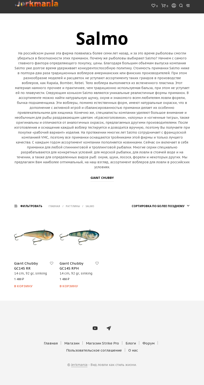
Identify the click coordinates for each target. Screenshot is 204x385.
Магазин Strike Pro (102, 343)
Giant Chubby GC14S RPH (71, 265)
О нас (133, 350)
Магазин (71, 343)
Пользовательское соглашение (94, 350)
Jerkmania (79, 365)
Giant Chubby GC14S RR (26, 265)
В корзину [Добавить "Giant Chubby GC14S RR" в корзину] (23, 286)
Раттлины (76, 206)
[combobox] (155, 206)
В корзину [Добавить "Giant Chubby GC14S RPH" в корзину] (69, 286)
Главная (58, 206)
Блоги (131, 343)
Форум (149, 343)
